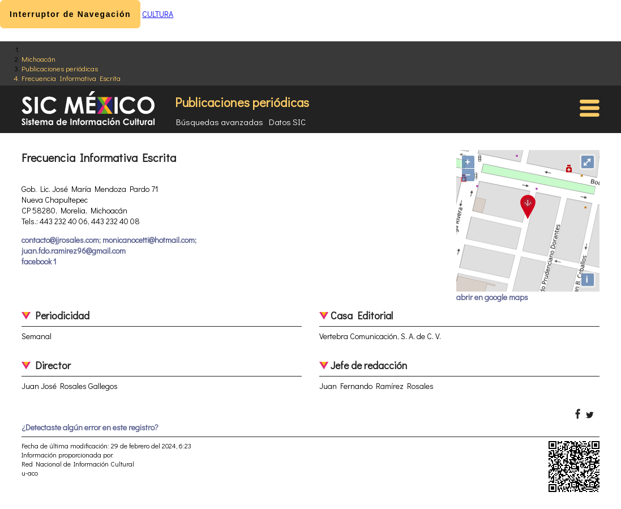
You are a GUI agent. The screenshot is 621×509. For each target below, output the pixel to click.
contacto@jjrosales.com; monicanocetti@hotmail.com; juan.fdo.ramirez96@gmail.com (109, 245)
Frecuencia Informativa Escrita (71, 78)
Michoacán (38, 58)
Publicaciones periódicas (60, 68)
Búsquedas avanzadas (219, 121)
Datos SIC (287, 121)
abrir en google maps (492, 297)
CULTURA (157, 13)
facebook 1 (39, 261)
